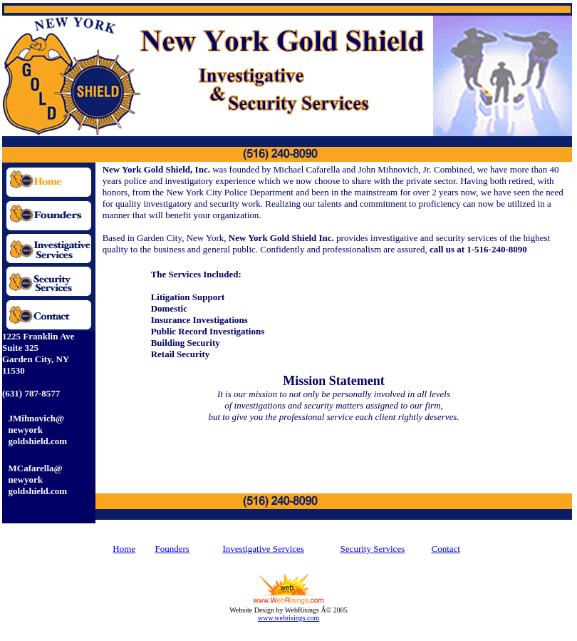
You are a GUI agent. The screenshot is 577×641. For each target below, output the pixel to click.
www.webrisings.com (289, 618)
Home (124, 548)
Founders (172, 548)
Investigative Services (262, 548)
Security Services (373, 548)
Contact (446, 548)
